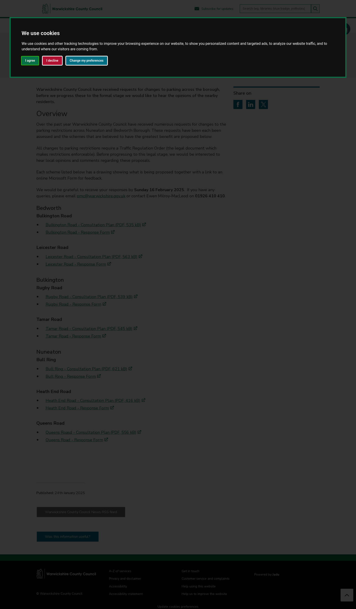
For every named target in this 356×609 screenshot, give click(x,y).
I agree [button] (30, 60)
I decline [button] (52, 60)
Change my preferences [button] (87, 60)
